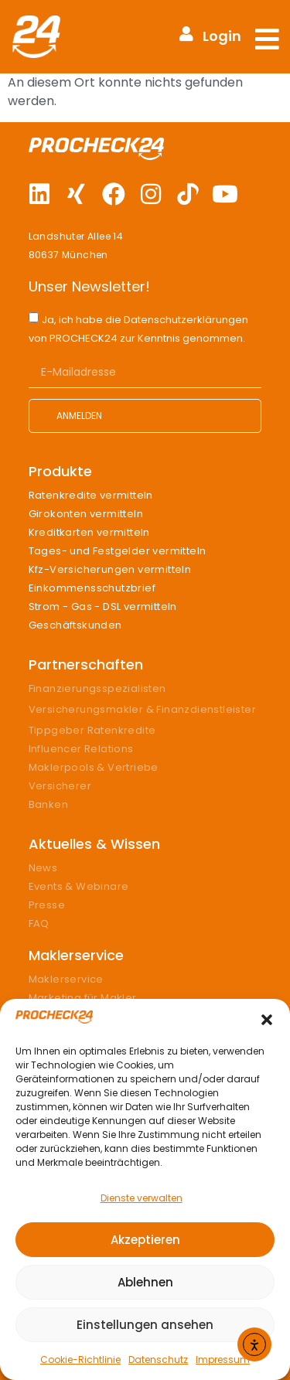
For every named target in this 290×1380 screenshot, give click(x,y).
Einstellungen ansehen (145, 1325)
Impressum (223, 1359)
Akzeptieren (145, 1240)
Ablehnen (145, 1282)
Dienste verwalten (142, 1198)
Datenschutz (158, 1359)
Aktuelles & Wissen (94, 844)
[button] (267, 1019)
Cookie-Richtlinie (80, 1359)
